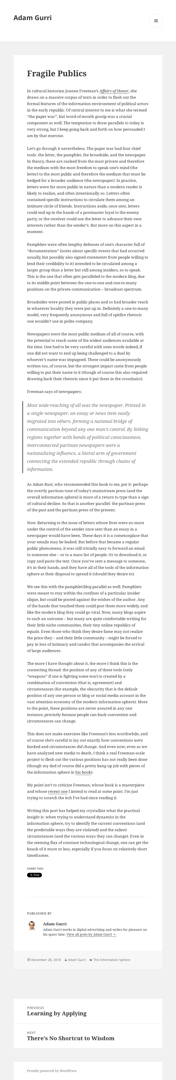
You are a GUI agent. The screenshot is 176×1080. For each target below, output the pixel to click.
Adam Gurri (33, 17)
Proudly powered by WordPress (52, 1071)
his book (83, 772)
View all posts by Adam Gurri (90, 934)
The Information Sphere (111, 960)
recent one (58, 791)
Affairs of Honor (114, 90)
